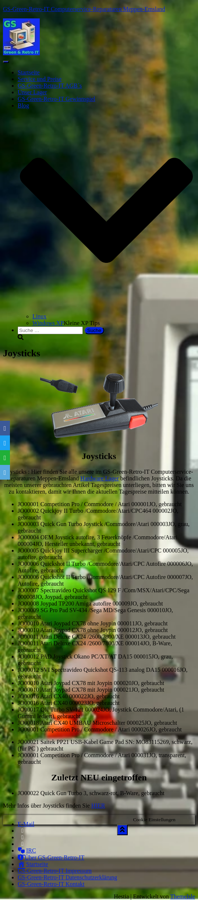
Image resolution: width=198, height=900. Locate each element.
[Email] (5, 472)
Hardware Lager (99, 478)
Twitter (22, 839)
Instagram (23, 846)
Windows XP (48, 323)
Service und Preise (39, 79)
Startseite (29, 72)
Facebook (22, 832)
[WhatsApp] (5, 457)
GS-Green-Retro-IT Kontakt (51, 884)
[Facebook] (5, 428)
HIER (98, 805)
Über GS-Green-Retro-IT (51, 857)
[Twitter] (5, 442)
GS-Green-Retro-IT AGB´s (50, 85)
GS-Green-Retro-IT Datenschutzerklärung (67, 877)
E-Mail (26, 824)
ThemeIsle (182, 896)
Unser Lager (32, 92)
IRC (27, 850)
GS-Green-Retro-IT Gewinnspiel (56, 99)
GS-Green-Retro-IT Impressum (55, 871)
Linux (39, 316)
